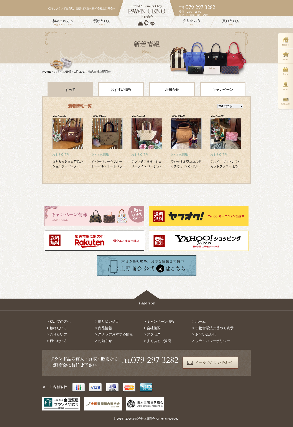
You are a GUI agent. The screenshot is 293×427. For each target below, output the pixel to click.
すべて (70, 89)
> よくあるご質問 (157, 341)
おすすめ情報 (62, 71)
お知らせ (172, 89)
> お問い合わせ (204, 334)
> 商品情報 (103, 328)
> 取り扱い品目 (107, 321)
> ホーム (199, 321)
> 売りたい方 (57, 334)
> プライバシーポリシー (211, 341)
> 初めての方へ (59, 321)
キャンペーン (222, 89)
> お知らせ (103, 341)
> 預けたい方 (57, 328)
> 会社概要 (152, 328)
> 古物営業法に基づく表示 (213, 328)
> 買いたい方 (57, 341)
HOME (46, 71)
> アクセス (152, 334)
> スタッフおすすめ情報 (114, 334)
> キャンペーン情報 (159, 321)
